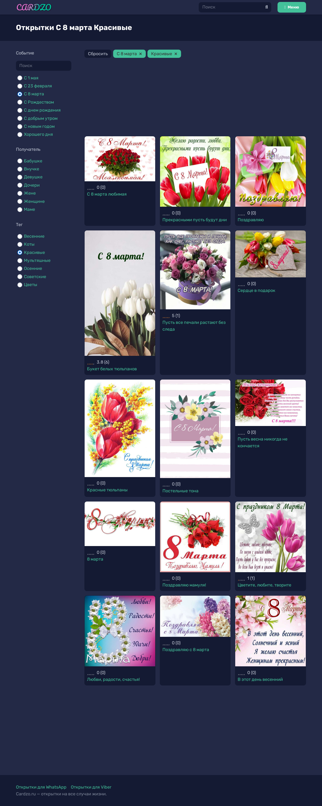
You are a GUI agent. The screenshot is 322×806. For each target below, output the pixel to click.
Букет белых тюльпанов (112, 369)
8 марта (95, 559)
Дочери (32, 185)
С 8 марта (34, 94)
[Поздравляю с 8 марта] (195, 616)
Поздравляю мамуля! (184, 585)
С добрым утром (41, 118)
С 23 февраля (38, 86)
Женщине (34, 201)
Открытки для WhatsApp (41, 787)
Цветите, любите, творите (264, 585)
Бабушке (33, 161)
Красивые (34, 252)
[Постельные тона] (195, 429)
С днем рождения (42, 110)
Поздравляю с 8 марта (185, 649)
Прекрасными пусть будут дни (194, 219)
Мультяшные (37, 260)
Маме (29, 209)
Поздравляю (251, 219)
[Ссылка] (34, 7)
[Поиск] (235, 7)
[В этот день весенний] (270, 631)
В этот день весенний (260, 679)
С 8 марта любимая (107, 194)
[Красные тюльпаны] (120, 428)
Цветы (30, 284)
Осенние (33, 268)
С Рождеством (39, 102)
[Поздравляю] (270, 171)
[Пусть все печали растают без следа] (195, 269)
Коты (29, 244)
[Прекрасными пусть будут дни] (195, 171)
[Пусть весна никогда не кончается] (270, 403)
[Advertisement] (195, 98)
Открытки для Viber (91, 787)
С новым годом (39, 126)
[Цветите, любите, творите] (270, 537)
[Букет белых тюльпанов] (120, 293)
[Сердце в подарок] (270, 253)
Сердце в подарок (256, 290)
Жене (30, 193)
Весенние (34, 236)
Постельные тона (180, 491)
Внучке (31, 169)
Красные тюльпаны (107, 490)
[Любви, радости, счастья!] (120, 631)
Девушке (33, 177)
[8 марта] (120, 524)
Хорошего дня (38, 134)
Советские (35, 276)
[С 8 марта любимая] (120, 158)
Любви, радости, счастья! (113, 679)
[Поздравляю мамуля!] (195, 537)
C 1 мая (31, 78)
